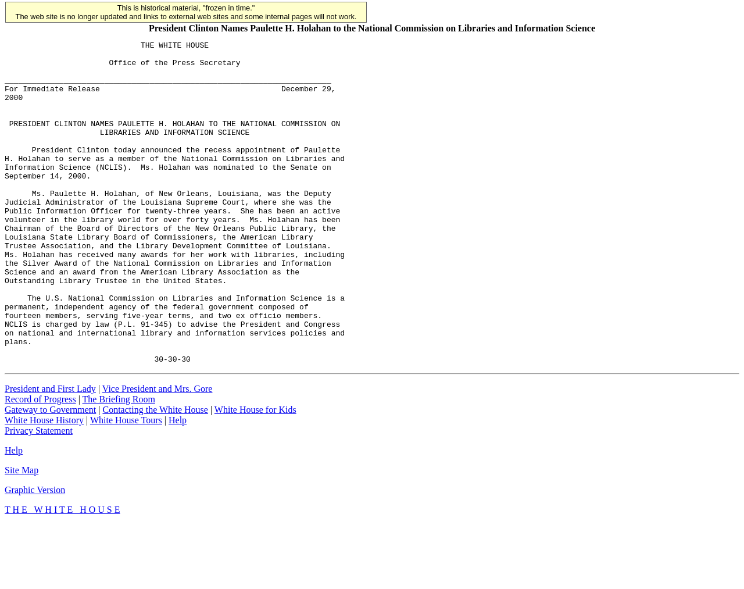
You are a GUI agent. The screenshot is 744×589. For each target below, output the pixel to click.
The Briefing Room (119, 464)
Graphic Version (35, 554)
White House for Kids (255, 474)
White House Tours (126, 485)
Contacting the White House (155, 474)
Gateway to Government (50, 474)
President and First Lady (50, 453)
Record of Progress (40, 464)
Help (178, 485)
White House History (44, 485)
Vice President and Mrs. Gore (157, 453)
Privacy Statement (39, 495)
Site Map (21, 535)
